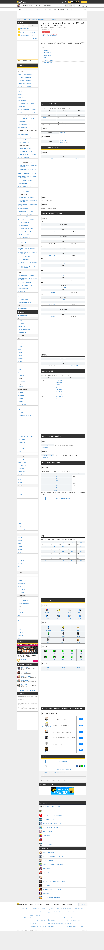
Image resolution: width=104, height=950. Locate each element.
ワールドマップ (21, 560)
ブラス (19, 626)
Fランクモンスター (21, 482)
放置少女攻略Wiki (51, 920)
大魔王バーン (20, 615)
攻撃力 (56, 480)
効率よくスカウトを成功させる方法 (25, 285)
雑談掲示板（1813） (22, 320)
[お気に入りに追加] (68, 5)
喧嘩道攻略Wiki (51, 926)
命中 (81, 551)
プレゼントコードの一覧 (25, 28)
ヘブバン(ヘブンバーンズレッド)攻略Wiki (74, 920)
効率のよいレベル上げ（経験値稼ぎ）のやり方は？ (29, 32)
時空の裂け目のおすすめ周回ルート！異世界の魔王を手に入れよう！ (27, 177)
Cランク (47, 616)
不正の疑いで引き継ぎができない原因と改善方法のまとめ (27, 205)
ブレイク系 (63, 640)
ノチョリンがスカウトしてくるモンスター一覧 (27, 189)
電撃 (54, 546)
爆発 (81, 542)
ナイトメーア (63, 251)
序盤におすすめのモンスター (23, 121)
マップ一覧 (20, 537)
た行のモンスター (46, 777)
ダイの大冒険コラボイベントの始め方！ (26, 197)
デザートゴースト (52, 267)
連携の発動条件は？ (22, 291)
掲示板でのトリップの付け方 (23, 240)
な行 (81, 652)
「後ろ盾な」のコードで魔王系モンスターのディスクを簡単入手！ (27, 166)
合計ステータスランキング (23, 575)
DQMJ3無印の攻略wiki (22, 308)
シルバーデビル (51, 158)
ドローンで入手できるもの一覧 (24, 237)
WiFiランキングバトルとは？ (24, 160)
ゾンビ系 (78, 634)
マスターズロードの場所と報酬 (24, 216)
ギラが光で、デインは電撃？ (23, 259)
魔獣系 (78, 628)
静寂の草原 (20, 346)
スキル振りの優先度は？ (23, 183)
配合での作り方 (47, 52)
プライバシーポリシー (39, 904)
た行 (72, 652)
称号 (18, 497)
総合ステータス (57, 490)
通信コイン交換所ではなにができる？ (25, 151)
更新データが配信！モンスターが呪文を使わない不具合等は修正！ (27, 201)
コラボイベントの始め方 (23, 600)
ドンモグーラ (20, 445)
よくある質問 (61, 9)
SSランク (47, 611)
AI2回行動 (58, 384)
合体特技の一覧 (45, 447)
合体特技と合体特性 (48, 60)
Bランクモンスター (22, 471)
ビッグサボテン (63, 140)
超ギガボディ (63, 669)
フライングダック (52, 280)
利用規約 (31, 904)
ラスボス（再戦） (21, 451)
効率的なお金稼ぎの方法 (23, 134)
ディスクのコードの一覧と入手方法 (25, 214)
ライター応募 (82, 904)
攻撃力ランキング (21, 583)
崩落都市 (19, 349)
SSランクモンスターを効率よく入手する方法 (27, 173)
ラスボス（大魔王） (22, 439)
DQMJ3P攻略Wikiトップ (23, 315)
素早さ (56, 485)
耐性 (85, 9)
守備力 (56, 483)
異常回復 (44, 117)
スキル (45, 9)
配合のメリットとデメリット (23, 100)
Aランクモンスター (22, 468)
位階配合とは (20, 97)
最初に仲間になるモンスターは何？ (25, 186)
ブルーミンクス (52, 255)
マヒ (45, 560)
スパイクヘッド (63, 226)
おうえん (57, 398)
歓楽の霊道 (20, 352)
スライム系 (48, 628)
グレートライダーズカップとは (24, 225)
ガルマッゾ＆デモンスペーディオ (24, 415)
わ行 (81, 657)
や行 (63, 657)
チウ (18, 623)
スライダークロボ (21, 442)
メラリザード (52, 316)
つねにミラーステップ (48, 455)
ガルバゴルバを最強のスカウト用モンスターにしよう (27, 170)
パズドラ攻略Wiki (51, 913)
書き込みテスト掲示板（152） (24, 329)
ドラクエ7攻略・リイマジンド (35, 911)
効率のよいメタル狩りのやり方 (26, 35)
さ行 (63, 652)
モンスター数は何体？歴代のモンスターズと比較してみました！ (27, 253)
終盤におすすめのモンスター (23, 127)
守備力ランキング (21, 586)
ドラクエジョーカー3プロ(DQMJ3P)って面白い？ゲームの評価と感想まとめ (27, 267)
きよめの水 (62, 142)
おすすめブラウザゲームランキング (28, 690)
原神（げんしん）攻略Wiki (35, 917)
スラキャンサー (21, 407)
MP (56, 478)
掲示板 (19, 9)
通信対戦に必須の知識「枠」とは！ (25, 302)
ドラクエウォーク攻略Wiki (35, 915)
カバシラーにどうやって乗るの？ (24, 256)
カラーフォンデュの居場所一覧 (24, 191)
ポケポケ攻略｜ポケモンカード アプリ (74, 911)
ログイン (84, 2)
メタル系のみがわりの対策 (23, 299)
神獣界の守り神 (21, 395)
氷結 (45, 546)
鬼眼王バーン (20, 638)
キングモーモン (21, 448)
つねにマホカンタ (59, 389)
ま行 (54, 657)
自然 (73, 113)
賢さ (56, 487)
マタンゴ (63, 299)
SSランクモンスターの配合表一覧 (25, 74)
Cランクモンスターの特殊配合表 (24, 86)
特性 (50, 9)
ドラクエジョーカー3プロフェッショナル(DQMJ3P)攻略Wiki (53, 772)
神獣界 (19, 566)
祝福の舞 (47, 445)
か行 (54, 652)
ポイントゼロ (20, 372)
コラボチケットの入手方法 (23, 603)
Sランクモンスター (22, 465)
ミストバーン (20, 612)
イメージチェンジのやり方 (23, 222)
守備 (54, 551)
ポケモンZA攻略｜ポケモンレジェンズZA (37, 908)
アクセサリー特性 (21, 529)
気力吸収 (63, 556)
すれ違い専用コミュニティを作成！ (25, 148)
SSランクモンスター (22, 462)
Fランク (79, 616)
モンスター (39, 9)
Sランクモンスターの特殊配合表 (24, 77)
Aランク (69, 611)
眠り (81, 556)
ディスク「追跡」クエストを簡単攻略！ (26, 219)
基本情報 (46, 50)
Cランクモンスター (22, 474)
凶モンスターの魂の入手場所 (23, 142)
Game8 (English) (70, 904)
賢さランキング (21, 592)
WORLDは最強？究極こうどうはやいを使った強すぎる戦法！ (27, 279)
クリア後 (19, 369)
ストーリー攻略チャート (23, 341)
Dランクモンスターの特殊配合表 (24, 89)
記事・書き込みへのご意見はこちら (63, 769)
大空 (18, 366)
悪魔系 (63, 634)
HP (56, 476)
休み (54, 560)
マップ (67, 9)
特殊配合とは (20, 91)
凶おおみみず (20, 401)
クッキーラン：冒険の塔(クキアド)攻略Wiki (75, 926)
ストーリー (32, 9)
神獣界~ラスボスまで (22, 381)
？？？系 (78, 640)
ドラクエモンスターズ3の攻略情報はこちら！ (51, 35)
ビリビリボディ (59, 394)
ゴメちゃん (20, 620)
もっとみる (35, 38)
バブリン (63, 263)
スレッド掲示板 (21, 323)
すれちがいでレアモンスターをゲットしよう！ (27, 154)
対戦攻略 (73, 9)
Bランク (80, 611)
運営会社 (63, 904)
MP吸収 (54, 556)
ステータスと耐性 (48, 62)
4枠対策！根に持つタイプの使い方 (25, 294)
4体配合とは (20, 94)
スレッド (25, 9)
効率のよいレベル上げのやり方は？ (25, 137)
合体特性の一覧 (45, 457)
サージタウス (20, 412)
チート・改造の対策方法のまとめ (24, 242)
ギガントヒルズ (52, 304)
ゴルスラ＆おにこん (22, 404)
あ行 (45, 652)
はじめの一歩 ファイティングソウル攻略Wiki (38, 926)
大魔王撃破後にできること (23, 386)
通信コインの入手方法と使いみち (24, 157)
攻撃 (45, 551)
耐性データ (20, 532)
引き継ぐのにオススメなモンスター (25, 234)
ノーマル (63, 667)
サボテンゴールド (63, 361)
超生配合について (21, 106)
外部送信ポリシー (49, 904)
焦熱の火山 (20, 361)
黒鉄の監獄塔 (62, 132)
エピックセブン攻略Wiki (71, 917)
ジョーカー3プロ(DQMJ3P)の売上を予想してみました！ (27, 249)
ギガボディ (48, 669)
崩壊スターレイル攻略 (34, 913)
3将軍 (19, 409)
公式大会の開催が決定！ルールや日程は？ (26, 275)
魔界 (18, 569)
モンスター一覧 (21, 459)
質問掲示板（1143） (22, 326)
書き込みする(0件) (63, 761)
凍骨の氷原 (20, 355)
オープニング (20, 343)
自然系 (48, 634)
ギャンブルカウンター (60, 396)
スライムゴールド (74, 365)
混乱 (72, 556)
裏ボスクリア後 (21, 375)
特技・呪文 (20, 494)
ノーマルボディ (59, 380)
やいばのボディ (59, 382)
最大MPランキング (21, 580)
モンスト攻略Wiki (70, 913)
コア (18, 364)
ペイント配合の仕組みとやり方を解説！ (26, 228)
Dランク (58, 616)
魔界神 (19, 454)
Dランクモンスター (22, 477)
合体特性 (19, 523)
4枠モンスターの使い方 (22, 296)
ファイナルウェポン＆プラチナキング (25, 436)
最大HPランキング (21, 577)
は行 (45, 657)
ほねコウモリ (63, 287)
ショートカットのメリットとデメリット (26, 118)
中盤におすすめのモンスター (23, 124)
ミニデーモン (63, 311)
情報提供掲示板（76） (22, 332)
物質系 (48, 640)
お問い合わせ (56, 904)
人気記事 (22, 25)
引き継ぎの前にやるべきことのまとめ (25, 211)
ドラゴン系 (63, 628)
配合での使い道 (47, 55)
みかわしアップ (59, 391)
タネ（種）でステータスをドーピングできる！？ (26, 113)
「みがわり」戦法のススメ (23, 288)
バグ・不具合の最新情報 (23, 208)
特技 (55, 9)
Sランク (58, 611)
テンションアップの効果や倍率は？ (25, 282)
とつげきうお (52, 292)
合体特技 (19, 526)
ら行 (72, 657)
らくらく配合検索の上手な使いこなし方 (26, 103)
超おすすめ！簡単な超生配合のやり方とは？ (27, 109)
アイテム (79, 9)
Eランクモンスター (22, 479)
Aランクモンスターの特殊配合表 (24, 80)
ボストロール (63, 275)
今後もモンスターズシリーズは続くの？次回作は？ (27, 263)
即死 (81, 560)
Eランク (69, 616)
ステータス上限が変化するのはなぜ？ (25, 180)
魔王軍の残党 (20, 398)
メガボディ (78, 667)
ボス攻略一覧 (20, 392)
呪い (72, 560)
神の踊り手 (58, 387)
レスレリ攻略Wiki (33, 923)
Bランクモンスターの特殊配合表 (24, 83)
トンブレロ (63, 238)
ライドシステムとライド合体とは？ (25, 231)
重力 (63, 546)
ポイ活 (64, 2)
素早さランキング (21, 589)
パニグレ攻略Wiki (70, 923)
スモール (48, 667)
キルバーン (20, 609)
